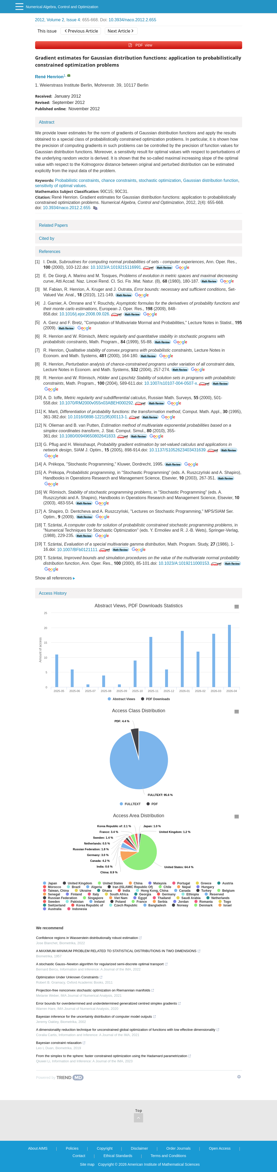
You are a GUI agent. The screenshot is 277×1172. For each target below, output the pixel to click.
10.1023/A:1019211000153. (191, 563)
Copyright (104, 1148)
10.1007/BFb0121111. (84, 549)
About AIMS (37, 1148)
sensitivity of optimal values (60, 185)
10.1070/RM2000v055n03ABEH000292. (103, 403)
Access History (53, 593)
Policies (72, 1148)
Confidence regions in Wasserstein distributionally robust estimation (89, 938)
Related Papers (53, 225)
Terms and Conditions (168, 1156)
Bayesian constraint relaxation (61, 1043)
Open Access (220, 1148)
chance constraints (118, 180)
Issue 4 (73, 20)
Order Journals (178, 1148)
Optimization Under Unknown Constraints (69, 977)
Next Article (120, 31)
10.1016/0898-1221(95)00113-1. (104, 417)
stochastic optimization (160, 180)
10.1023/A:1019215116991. (122, 267)
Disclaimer (139, 1148)
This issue (47, 31)
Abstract (47, 122)
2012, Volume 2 (49, 20)
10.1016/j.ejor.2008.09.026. (91, 314)
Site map (87, 1164)
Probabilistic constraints (77, 180)
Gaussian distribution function (210, 180)
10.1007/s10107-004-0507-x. (177, 383)
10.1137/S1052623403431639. (184, 450)
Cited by (47, 238)
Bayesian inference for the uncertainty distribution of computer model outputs (96, 1016)
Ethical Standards (118, 1156)
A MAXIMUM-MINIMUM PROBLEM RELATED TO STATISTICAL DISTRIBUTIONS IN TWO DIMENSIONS (118, 951)
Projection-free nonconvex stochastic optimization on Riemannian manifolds (95, 990)
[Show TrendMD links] (239, 1077)
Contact (79, 1156)
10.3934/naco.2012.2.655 (132, 20)
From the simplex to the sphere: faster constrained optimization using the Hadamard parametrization (114, 1056)
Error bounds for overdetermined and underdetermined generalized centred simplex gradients (108, 1003)
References (50, 251)
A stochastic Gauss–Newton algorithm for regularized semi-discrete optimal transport (102, 964)
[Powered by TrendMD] (60, 1077)
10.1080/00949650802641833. (94, 436)
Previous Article (81, 31)
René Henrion (49, 76)
